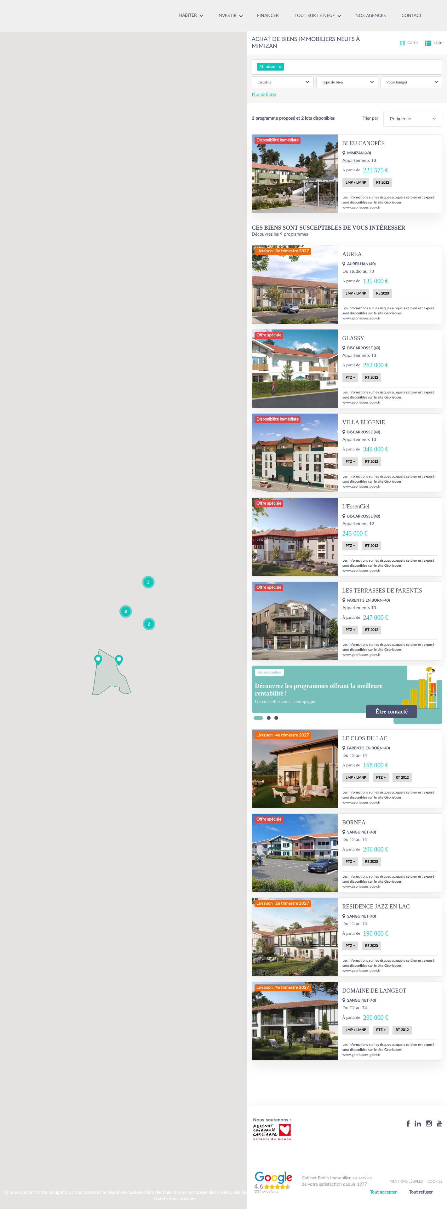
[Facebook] (408, 1123)
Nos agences (370, 16)
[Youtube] (439, 1123)
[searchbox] (287, 66)
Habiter (188, 15)
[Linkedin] (418, 1123)
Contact (412, 16)
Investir (227, 16)
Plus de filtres (264, 94)
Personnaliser (403, 1200)
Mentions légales (406, 1181)
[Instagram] (429, 1123)
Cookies (434, 1181)
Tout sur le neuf (315, 16)
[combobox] (347, 67)
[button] (119, 660)
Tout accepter (383, 1192)
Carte (409, 43)
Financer (268, 16)
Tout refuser (421, 1192)
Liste (433, 43)
